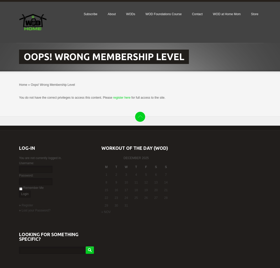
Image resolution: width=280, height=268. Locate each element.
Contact (197, 14)
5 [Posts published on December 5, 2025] (146, 175)
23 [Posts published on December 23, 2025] (116, 198)
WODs (130, 14)
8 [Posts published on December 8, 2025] (106, 182)
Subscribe (90, 14)
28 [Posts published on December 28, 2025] (166, 198)
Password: (26, 175)
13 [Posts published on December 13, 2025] (155, 182)
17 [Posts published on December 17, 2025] (126, 190)
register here (121, 97)
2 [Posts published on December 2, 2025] (116, 175)
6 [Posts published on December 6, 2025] (156, 175)
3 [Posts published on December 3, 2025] (126, 175)
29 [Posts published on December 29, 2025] (106, 205)
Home (23, 85)
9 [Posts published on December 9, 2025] (116, 182)
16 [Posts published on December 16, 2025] (116, 190)
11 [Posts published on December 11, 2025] (136, 182)
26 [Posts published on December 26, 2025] (146, 198)
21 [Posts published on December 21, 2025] (166, 190)
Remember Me (33, 188)
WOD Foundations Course (163, 14)
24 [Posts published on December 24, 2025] (126, 198)
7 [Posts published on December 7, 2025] (166, 175)
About (112, 14)
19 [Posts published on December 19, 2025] (146, 190)
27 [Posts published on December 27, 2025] (155, 198)
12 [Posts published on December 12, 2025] (146, 182)
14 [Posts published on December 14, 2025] (166, 182)
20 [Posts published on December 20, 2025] (155, 190)
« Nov (106, 212)
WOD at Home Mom (227, 14)
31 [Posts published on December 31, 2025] (126, 205)
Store (254, 14)
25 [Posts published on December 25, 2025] (136, 198)
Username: (26, 163)
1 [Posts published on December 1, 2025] (106, 175)
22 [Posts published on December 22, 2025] (106, 198)
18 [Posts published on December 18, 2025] (136, 190)
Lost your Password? (36, 210)
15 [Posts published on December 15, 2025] (106, 190)
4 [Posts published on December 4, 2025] (136, 175)
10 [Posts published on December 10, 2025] (126, 182)
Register (27, 205)
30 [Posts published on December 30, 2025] (116, 205)
